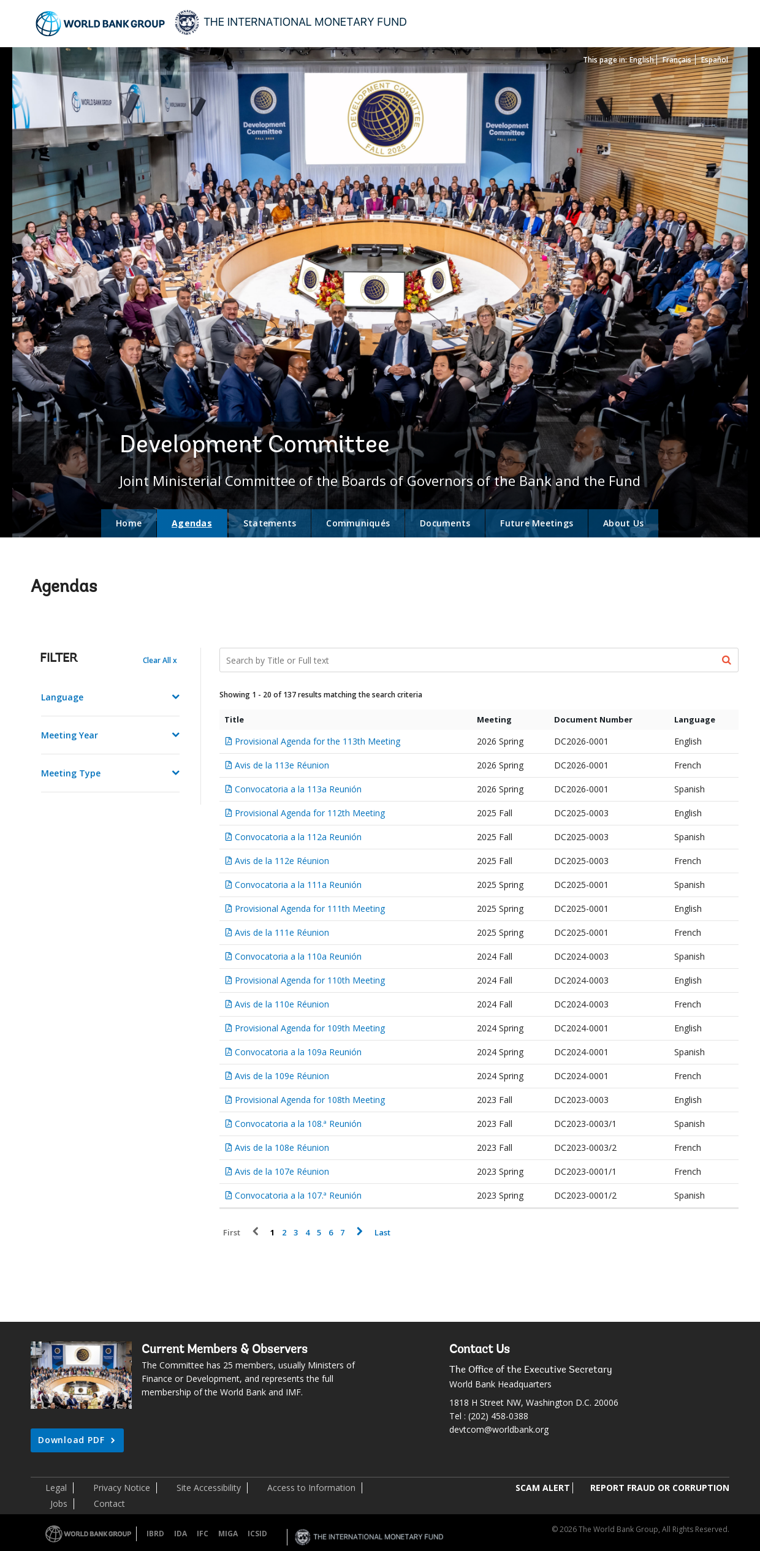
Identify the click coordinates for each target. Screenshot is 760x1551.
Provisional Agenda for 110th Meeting (310, 980)
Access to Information (311, 1487)
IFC (202, 1533)
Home (129, 523)
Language (62, 697)
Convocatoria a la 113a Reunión (298, 789)
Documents (445, 523)
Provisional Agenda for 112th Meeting (310, 813)
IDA (180, 1533)
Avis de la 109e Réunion (282, 1076)
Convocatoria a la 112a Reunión (298, 837)
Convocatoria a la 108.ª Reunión (298, 1123)
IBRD (155, 1533)
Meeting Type (71, 773)
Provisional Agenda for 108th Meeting (310, 1099)
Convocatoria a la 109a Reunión (298, 1052)
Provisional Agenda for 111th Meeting (310, 908)
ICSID (257, 1533)
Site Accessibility (209, 1487)
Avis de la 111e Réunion (282, 932)
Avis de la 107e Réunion (282, 1171)
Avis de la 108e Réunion (282, 1147)
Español (714, 60)
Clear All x (160, 660)
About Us (623, 523)
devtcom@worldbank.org (499, 1429)
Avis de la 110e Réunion (282, 1004)
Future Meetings (536, 523)
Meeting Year (69, 735)
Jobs (58, 1503)
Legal (56, 1487)
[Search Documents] (479, 660)
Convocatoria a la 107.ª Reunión (298, 1195)
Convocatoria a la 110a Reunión (298, 956)
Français (677, 60)
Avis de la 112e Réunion (282, 861)
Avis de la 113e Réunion (282, 765)
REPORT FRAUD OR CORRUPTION (659, 1487)
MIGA (228, 1533)
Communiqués (358, 523)
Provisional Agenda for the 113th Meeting (317, 741)
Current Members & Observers (225, 1350)
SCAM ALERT (542, 1487)
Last (382, 1232)
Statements (270, 523)
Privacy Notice (121, 1487)
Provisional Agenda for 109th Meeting (310, 1028)
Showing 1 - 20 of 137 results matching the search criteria (320, 694)
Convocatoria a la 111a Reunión (298, 884)
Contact (109, 1503)
